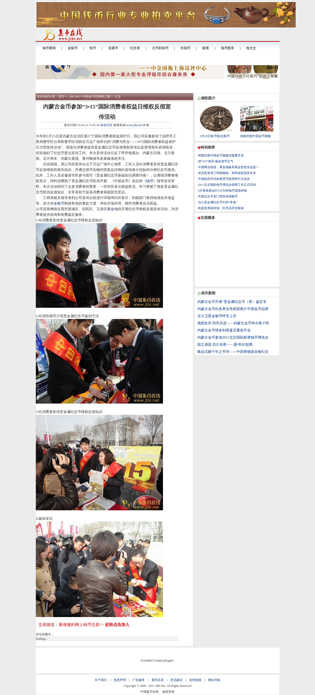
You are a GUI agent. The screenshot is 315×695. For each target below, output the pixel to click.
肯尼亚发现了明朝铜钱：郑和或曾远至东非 (227, 173)
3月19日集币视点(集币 (215, 136)
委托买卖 (158, 680)
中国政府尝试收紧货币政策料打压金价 (224, 179)
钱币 (149, 181)
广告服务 (138, 680)
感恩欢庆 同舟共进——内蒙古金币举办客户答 (233, 323)
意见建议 (176, 680)
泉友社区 (106, 125)
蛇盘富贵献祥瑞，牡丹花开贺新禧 (221, 208)
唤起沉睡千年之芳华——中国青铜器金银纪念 (232, 352)
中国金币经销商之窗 (96, 96)
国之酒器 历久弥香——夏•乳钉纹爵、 (226, 344)
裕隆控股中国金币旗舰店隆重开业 (221, 155)
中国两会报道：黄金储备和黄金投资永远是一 (228, 167)
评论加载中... (44, 634)
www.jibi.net (134, 125)
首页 (61, 96)
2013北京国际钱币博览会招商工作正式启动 (227, 184)
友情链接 (195, 680)
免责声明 (120, 680)
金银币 (59, 203)
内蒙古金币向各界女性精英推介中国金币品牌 (232, 309)
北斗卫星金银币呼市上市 (216, 316)
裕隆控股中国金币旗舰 (255, 136)
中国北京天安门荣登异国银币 (218, 196)
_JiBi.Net (73, 96)
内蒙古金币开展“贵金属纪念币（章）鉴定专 (231, 302)
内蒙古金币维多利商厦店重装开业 (224, 330)
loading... (42, 638)
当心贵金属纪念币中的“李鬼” (217, 202)
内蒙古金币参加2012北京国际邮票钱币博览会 (232, 337)
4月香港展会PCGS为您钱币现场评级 (222, 190)
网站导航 (214, 680)
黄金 (110, 209)
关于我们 (101, 680)
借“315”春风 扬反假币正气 (216, 161)
